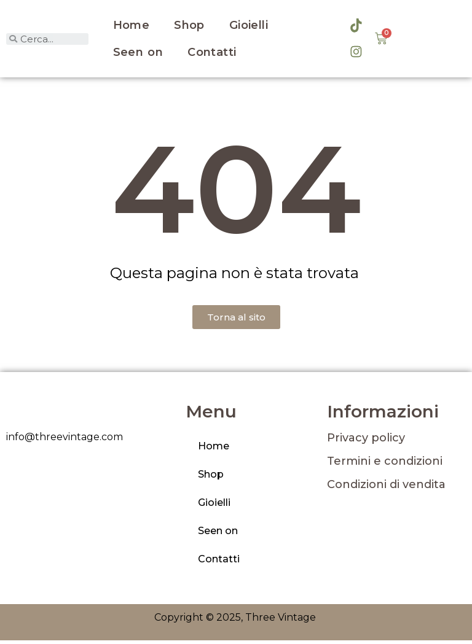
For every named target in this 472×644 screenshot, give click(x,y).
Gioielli (248, 27)
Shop (189, 27)
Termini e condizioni (384, 464)
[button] (236, 321)
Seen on (138, 54)
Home (131, 27)
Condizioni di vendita (386, 488)
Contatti (211, 54)
